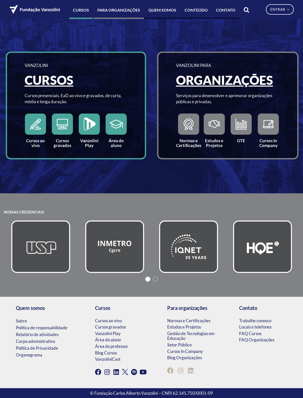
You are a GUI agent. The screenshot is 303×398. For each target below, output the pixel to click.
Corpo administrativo (35, 341)
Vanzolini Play (108, 333)
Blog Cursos (106, 352)
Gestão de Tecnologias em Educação (190, 336)
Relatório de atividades (37, 334)
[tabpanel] (40, 247)
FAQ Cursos (250, 333)
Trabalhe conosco (255, 320)
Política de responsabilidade (41, 327)
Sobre (21, 320)
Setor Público (179, 344)
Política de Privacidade (37, 348)
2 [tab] (155, 279)
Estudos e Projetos (184, 327)
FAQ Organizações (256, 339)
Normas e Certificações (188, 320)
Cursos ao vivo (108, 320)
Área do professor (111, 346)
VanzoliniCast (107, 359)
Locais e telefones (255, 327)
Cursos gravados (110, 327)
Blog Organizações (184, 357)
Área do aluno (108, 339)
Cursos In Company (185, 351)
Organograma (29, 354)
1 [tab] (147, 279)
